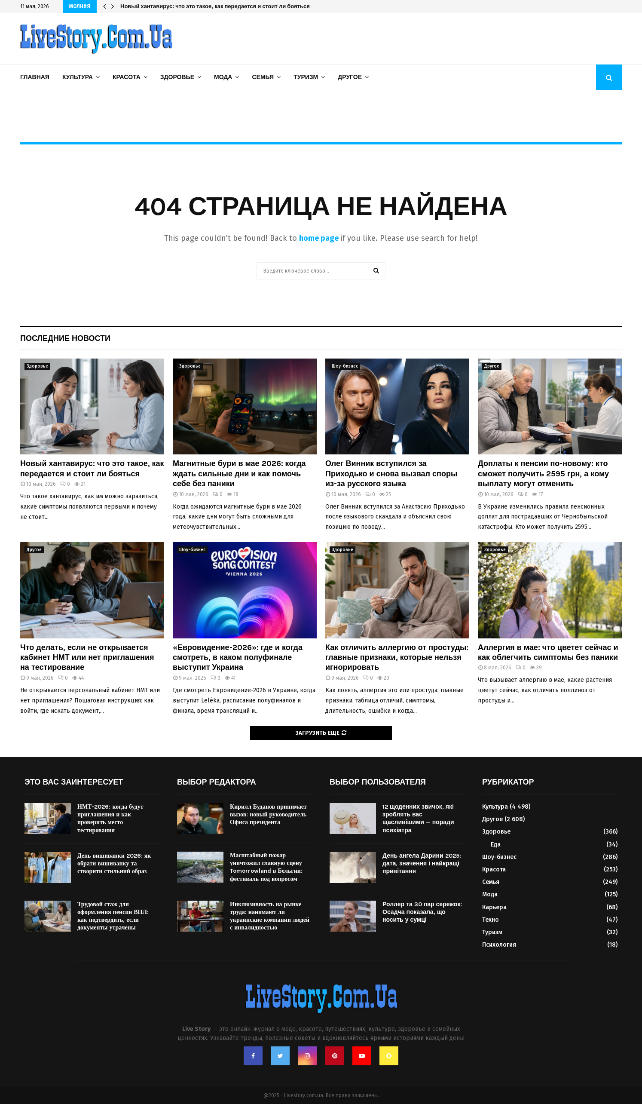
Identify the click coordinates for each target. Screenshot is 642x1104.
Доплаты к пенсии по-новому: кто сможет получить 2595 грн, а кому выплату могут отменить (543, 473)
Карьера (494, 907)
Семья (263, 77)
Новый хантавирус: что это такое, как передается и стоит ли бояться (215, 6)
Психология (499, 944)
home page (319, 238)
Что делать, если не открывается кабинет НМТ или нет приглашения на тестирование (87, 657)
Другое (350, 77)
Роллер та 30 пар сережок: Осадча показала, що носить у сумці (422, 912)
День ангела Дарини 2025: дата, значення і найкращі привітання (421, 863)
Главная (34, 77)
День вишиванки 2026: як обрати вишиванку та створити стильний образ (114, 863)
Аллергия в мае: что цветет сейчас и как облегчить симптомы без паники (548, 652)
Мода (223, 77)
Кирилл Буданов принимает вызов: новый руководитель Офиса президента (268, 814)
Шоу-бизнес (345, 366)
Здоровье (177, 77)
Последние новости (65, 338)
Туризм (305, 77)
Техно (490, 919)
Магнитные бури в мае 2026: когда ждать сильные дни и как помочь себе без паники (239, 473)
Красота (127, 77)
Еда (496, 844)
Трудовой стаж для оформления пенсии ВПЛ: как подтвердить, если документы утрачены (113, 916)
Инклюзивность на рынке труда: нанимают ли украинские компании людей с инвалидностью (269, 916)
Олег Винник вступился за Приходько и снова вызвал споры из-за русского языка (391, 473)
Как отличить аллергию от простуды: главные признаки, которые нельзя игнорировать (396, 657)
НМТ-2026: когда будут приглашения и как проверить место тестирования (110, 818)
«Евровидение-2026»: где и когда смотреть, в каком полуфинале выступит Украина (238, 657)
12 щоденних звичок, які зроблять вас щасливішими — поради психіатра (418, 818)
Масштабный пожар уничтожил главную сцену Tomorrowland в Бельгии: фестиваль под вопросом (266, 867)
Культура (77, 77)
